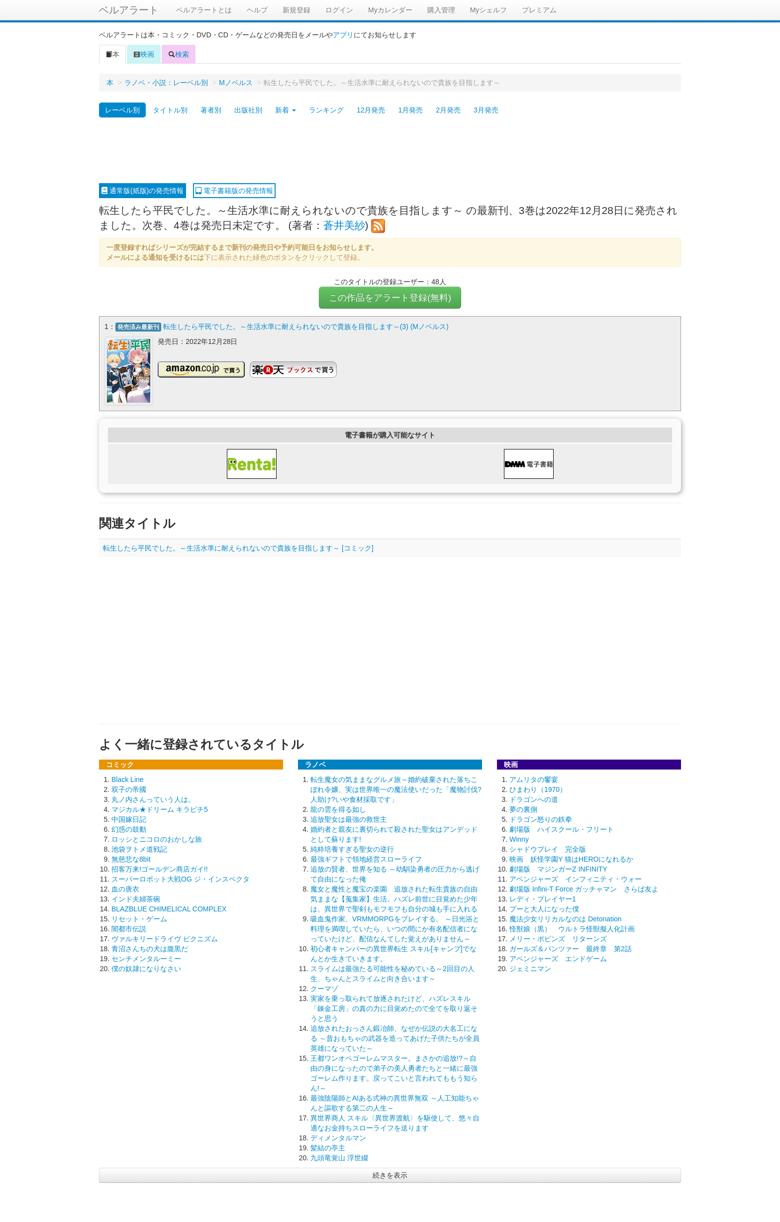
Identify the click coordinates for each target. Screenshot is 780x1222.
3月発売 (486, 110)
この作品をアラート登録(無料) (390, 298)
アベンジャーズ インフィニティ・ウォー (575, 879)
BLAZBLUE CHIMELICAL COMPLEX (168, 908)
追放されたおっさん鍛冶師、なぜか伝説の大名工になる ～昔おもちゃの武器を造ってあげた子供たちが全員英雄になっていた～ (395, 1038)
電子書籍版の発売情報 (234, 191)
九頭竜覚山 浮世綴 (339, 1157)
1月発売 (410, 110)
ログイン (339, 10)
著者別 (210, 110)
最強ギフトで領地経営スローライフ (366, 859)
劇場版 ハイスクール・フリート (561, 829)
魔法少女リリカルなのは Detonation (565, 918)
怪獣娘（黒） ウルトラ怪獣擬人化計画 (572, 928)
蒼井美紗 (344, 225)
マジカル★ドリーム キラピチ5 (159, 809)
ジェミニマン (530, 968)
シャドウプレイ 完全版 (547, 849)
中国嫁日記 (128, 819)
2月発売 (448, 110)
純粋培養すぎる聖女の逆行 (352, 849)
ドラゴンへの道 (533, 799)
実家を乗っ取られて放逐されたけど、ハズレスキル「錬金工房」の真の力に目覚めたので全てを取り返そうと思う (394, 1008)
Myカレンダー (390, 10)
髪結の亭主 (327, 1147)
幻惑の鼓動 (128, 829)
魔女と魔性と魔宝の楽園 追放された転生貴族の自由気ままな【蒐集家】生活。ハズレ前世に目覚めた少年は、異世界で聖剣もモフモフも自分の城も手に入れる (394, 898)
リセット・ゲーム (139, 918)
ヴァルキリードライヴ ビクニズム (164, 938)
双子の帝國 (128, 789)
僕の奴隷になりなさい (146, 968)
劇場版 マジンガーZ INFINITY (558, 869)
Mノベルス (236, 83)
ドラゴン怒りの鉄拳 (540, 819)
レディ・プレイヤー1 (542, 898)
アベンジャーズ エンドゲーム (558, 958)
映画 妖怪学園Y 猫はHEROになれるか (571, 859)
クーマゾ (324, 988)
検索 (178, 54)
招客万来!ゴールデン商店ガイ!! (159, 869)
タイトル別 (170, 110)
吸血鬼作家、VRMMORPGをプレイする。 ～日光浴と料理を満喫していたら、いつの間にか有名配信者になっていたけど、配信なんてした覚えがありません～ (395, 928)
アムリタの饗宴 (533, 779)
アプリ (343, 35)
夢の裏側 (523, 809)
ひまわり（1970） (538, 789)
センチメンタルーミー (146, 958)
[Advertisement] (390, 150)
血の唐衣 (125, 888)
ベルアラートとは (204, 10)
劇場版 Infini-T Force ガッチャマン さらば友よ (584, 888)
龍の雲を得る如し (338, 809)
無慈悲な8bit (131, 859)
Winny (519, 839)
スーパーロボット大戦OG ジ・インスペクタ (180, 879)
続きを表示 (390, 1175)
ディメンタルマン (338, 1137)
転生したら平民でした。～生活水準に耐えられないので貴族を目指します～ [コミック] (238, 548)
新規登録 (296, 10)
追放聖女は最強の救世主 (348, 819)
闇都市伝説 (128, 928)
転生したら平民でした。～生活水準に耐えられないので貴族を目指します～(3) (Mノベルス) (306, 327)
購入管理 (441, 10)
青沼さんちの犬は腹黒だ (149, 948)
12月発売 (371, 110)
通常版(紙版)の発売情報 (142, 191)
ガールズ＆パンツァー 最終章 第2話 (570, 948)
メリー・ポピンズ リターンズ (558, 938)
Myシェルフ (488, 10)
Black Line (127, 779)
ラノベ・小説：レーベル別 (166, 83)
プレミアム (539, 10)
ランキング (326, 110)
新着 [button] (285, 110)
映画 (143, 54)
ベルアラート (129, 9)
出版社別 (248, 110)
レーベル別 (122, 110)
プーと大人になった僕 (544, 908)
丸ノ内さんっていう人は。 (153, 799)
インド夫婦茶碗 (135, 898)
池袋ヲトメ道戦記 (139, 849)
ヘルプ (257, 10)
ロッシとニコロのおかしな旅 (156, 839)
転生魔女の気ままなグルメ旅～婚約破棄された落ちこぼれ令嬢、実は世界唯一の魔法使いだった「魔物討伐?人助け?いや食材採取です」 (396, 789)
